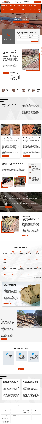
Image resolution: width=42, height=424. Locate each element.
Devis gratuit (37, 1)
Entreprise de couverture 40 (3, 5)
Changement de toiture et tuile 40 (23, 9)
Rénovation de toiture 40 (26, 5)
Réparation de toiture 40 (15, 8)
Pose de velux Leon (36, 415)
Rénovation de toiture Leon (15, 410)
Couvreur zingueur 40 (35, 5)
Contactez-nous (5, 155)
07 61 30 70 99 (19, 2)
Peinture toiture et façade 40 (3, 9)
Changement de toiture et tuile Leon (26, 413)
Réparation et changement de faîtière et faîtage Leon (26, 410)
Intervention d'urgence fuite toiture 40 (15, 6)
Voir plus (21, 369)
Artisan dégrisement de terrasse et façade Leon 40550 (26, 418)
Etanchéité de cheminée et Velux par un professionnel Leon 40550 (26, 421)
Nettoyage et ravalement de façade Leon (15, 415)
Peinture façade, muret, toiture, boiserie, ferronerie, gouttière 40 (39, 10)
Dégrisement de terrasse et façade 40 (31, 9)
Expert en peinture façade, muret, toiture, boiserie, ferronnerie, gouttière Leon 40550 (5, 421)
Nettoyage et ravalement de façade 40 (11, 9)
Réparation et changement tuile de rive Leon (36, 410)
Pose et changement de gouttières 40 (31, 6)
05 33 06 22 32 (19, 1)
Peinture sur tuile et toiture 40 (7, 9)
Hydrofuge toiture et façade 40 (35, 9)
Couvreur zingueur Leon (5, 418)
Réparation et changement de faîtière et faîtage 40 (23, 6)
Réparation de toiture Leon (5, 415)
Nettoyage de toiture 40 (19, 8)
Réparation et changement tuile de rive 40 (19, 6)
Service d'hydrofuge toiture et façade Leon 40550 (36, 418)
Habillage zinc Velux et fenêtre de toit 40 (7, 6)
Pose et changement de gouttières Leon (5, 410)
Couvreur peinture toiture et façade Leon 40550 (15, 418)
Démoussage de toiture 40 (27, 8)
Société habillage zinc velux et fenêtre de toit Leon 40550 (16, 421)
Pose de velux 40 (39, 5)
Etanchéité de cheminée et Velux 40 (11, 5)
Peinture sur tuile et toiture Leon (26, 415)
